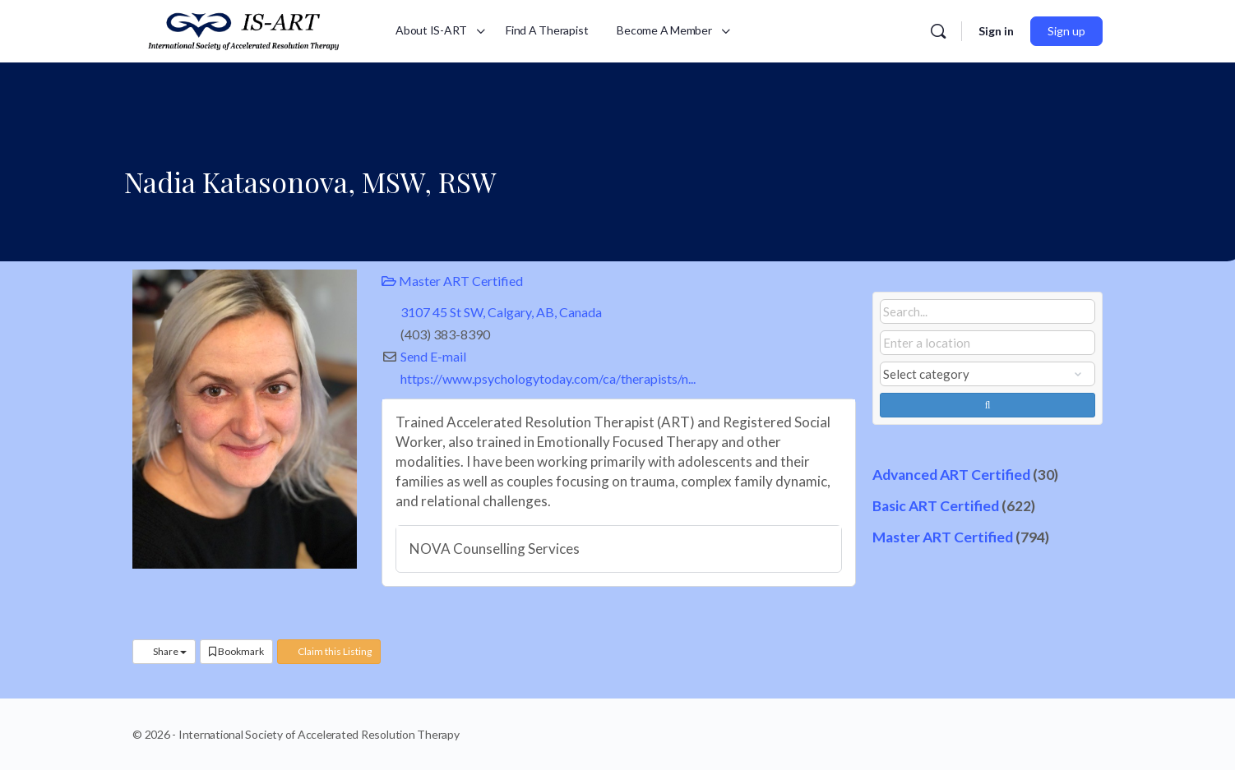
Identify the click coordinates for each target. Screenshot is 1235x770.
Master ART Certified (452, 280)
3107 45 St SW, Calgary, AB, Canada (501, 312)
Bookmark (236, 651)
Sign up (1066, 31)
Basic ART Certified (935, 505)
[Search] (938, 31)
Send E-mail (433, 356)
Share (164, 651)
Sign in (996, 31)
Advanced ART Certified (951, 474)
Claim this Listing (329, 651)
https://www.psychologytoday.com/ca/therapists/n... (548, 378)
